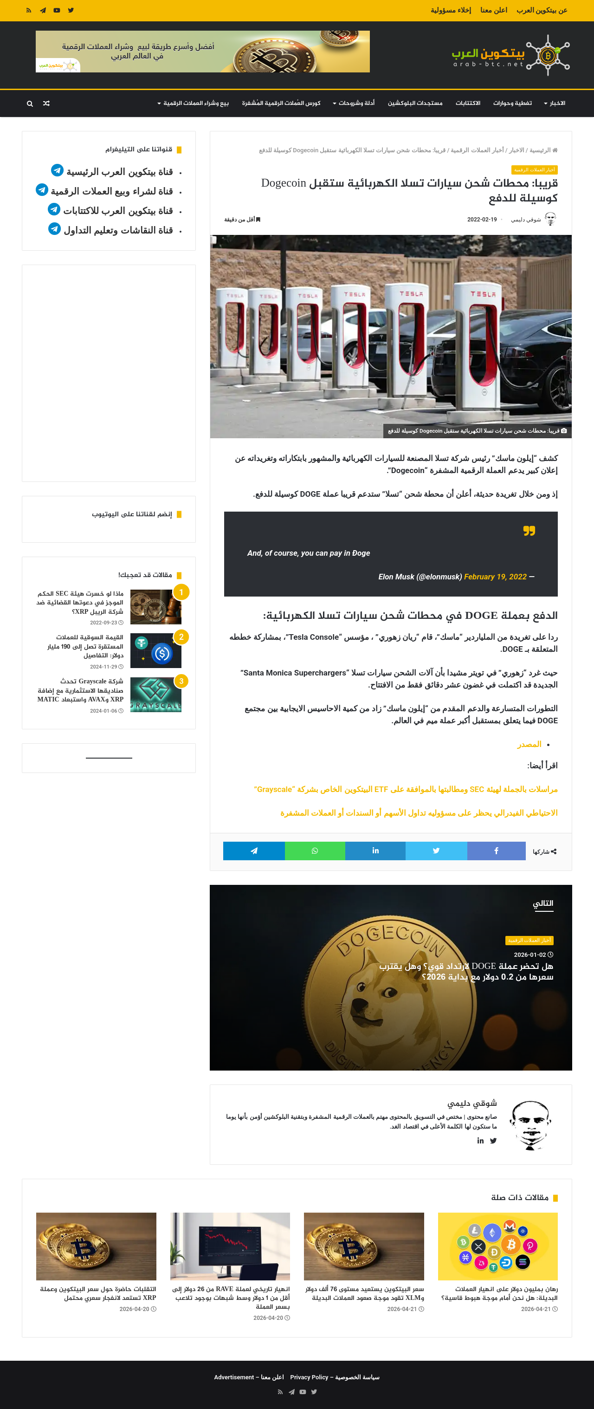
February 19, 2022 (495, 577)
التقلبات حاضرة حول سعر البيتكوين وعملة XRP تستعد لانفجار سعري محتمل (98, 1294)
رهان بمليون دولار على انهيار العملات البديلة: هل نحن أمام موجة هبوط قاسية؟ (499, 1294)
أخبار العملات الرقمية (477, 150)
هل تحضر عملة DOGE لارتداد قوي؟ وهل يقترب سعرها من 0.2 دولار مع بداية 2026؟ (466, 972)
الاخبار (557, 103)
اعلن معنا (493, 10)
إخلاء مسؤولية (451, 10)
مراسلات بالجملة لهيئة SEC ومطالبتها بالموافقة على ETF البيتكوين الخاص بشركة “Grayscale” (406, 789)
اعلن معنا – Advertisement (249, 1377)
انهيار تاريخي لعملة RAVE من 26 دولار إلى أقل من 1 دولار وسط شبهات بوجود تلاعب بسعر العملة (231, 1298)
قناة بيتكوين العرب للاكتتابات (116, 211)
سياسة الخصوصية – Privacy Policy (335, 1377)
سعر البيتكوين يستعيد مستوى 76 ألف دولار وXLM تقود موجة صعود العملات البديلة (364, 1294)
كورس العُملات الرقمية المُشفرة (281, 103)
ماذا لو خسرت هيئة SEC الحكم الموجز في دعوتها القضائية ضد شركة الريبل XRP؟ (79, 603)
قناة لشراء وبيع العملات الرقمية (112, 191)
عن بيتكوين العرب (542, 10)
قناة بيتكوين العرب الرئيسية (120, 172)
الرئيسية (543, 150)
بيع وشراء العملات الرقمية (196, 103)
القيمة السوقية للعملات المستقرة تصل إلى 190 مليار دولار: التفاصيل (85, 646)
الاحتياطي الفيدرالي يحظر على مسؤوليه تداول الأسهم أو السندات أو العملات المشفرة (419, 813)
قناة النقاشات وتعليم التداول (119, 230)
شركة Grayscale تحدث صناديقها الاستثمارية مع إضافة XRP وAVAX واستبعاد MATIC (81, 690)
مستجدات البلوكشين (415, 103)
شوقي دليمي (526, 219)
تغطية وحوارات (512, 103)
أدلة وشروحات (356, 103)
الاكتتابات (468, 103)
